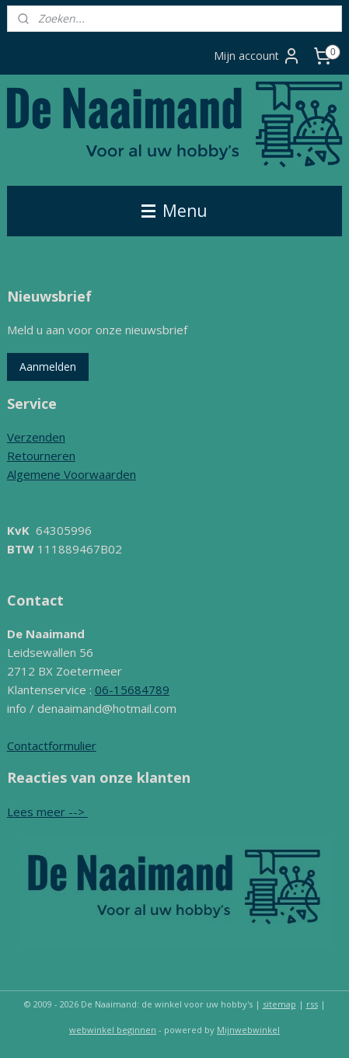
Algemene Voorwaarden (71, 474)
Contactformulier (51, 745)
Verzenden (36, 437)
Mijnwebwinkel (248, 1029)
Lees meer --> (47, 811)
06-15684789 (132, 689)
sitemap (279, 1004)
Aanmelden (47, 366)
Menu (174, 211)
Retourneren (41, 455)
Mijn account (257, 56)
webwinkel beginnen (112, 1029)
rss (312, 1004)
